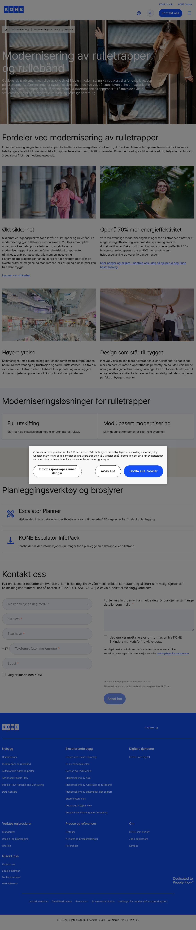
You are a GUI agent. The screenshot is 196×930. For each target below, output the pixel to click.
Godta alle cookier (143, 471)
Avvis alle (108, 471)
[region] (98, 465)
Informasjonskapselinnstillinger (57, 471)
